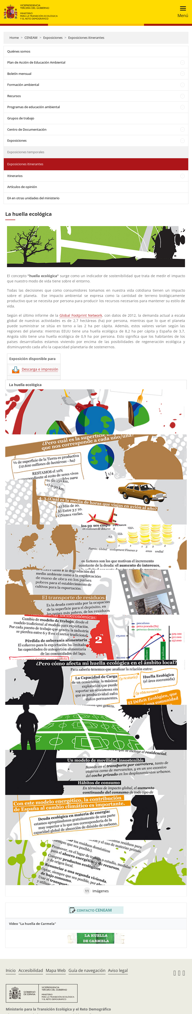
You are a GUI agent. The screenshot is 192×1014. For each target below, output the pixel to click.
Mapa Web (56, 970)
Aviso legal (118, 970)
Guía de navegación (87, 970)
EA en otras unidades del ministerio (33, 198)
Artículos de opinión (22, 187)
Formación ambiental (23, 84)
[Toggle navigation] (181, 12)
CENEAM (31, 37)
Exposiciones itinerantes (86, 37)
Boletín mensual (19, 73)
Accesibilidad (30, 970)
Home (14, 37)
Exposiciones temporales (25, 152)
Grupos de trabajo (20, 118)
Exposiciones (52, 37)
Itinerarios (14, 176)
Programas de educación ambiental (33, 107)
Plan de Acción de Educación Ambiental (36, 62)
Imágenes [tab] (96, 890)
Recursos (14, 96)
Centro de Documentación (26, 129)
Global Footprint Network (81, 315)
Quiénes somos (18, 51)
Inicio (11, 970)
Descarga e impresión (33, 369)
